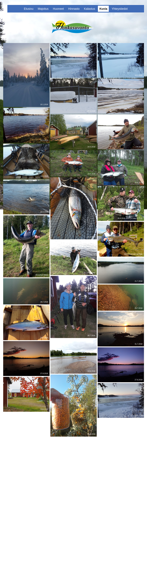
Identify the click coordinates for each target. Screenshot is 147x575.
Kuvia (103, 8)
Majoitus (43, 8)
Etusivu (28, 8)
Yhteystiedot (120, 8)
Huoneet (58, 8)
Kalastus (89, 8)
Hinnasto (74, 8)
